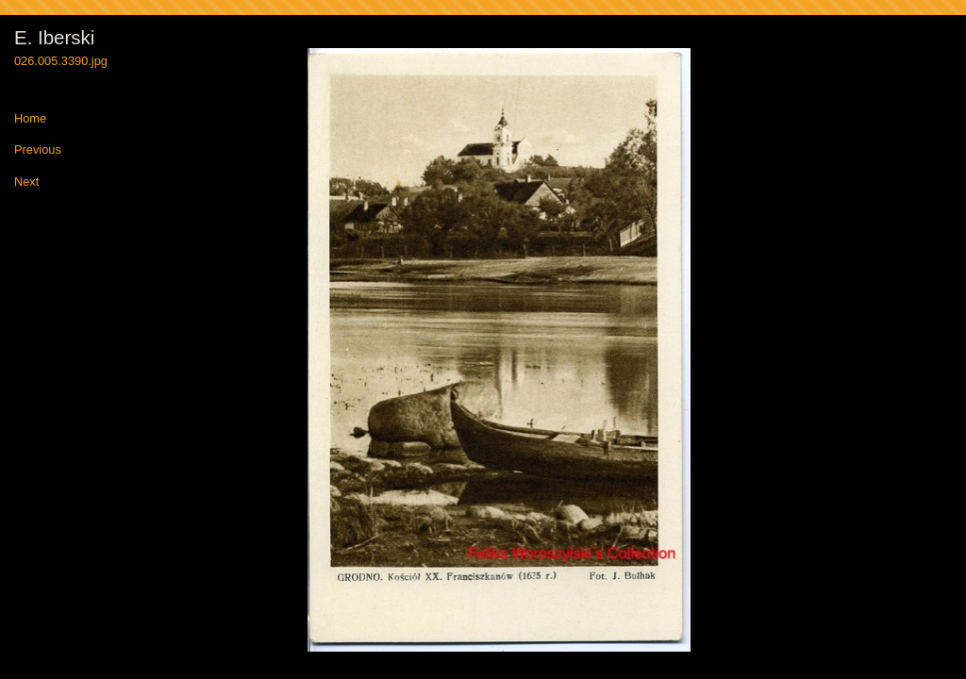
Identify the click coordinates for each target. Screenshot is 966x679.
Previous (37, 150)
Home (30, 119)
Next (26, 182)
